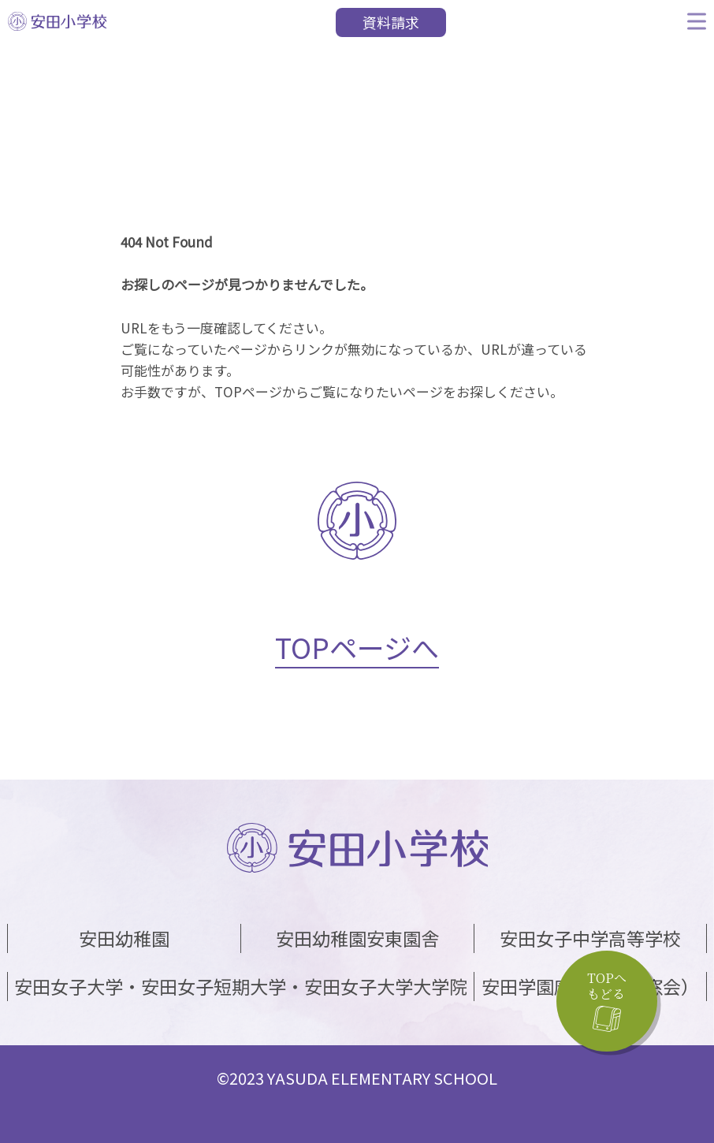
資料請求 (391, 22)
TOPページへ (357, 647)
